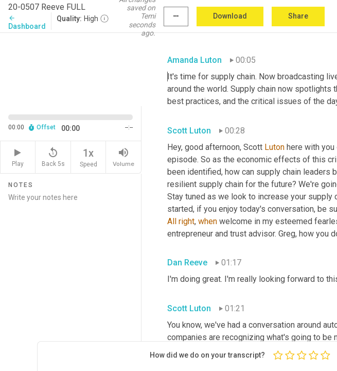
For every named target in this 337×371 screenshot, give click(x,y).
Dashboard (27, 22)
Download (230, 16)
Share (298, 16)
